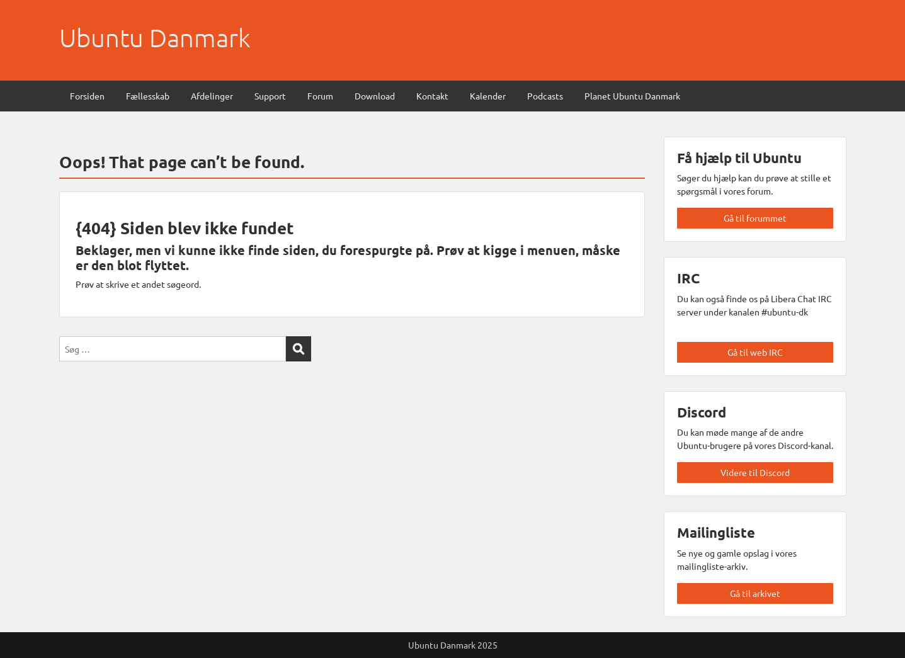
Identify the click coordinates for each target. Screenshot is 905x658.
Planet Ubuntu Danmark (632, 95)
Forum (320, 95)
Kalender (488, 95)
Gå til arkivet (755, 593)
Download (375, 95)
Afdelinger (212, 95)
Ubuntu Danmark (155, 38)
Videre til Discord (755, 472)
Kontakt (432, 95)
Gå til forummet (755, 218)
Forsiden (87, 95)
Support (270, 95)
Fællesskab (147, 95)
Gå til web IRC (755, 352)
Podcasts (545, 95)
